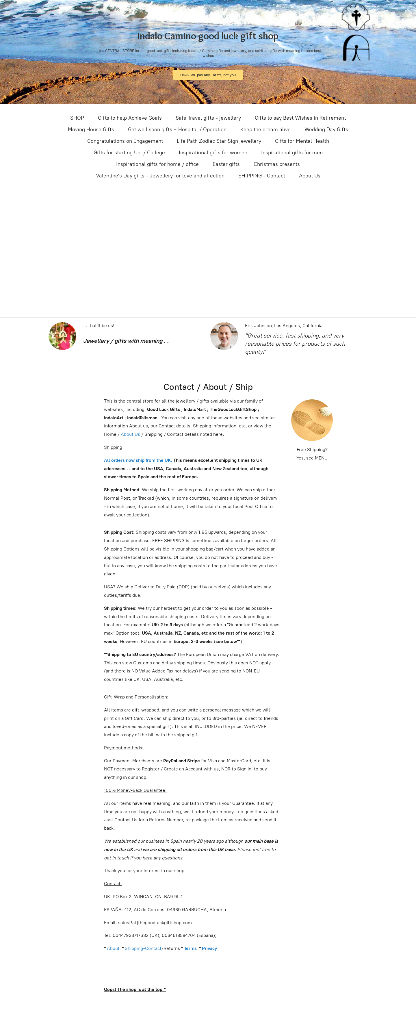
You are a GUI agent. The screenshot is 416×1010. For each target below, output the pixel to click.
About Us (309, 176)
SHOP (77, 118)
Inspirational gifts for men (292, 152)
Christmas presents (277, 164)
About (113, 948)
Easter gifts (226, 164)
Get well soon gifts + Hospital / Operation (177, 129)
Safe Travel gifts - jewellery (208, 118)
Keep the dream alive (265, 129)
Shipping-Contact (143, 948)
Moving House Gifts (91, 129)
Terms (190, 948)
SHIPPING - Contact (261, 176)
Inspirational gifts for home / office (157, 164)
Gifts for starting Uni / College (129, 152)
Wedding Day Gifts (326, 129)
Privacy (209, 948)
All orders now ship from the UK (137, 460)
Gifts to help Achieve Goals (130, 118)
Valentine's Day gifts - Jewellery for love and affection (160, 176)
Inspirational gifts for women (213, 152)
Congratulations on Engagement (125, 141)
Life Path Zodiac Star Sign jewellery (219, 141)
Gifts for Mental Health (302, 141)
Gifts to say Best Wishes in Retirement (300, 118)
